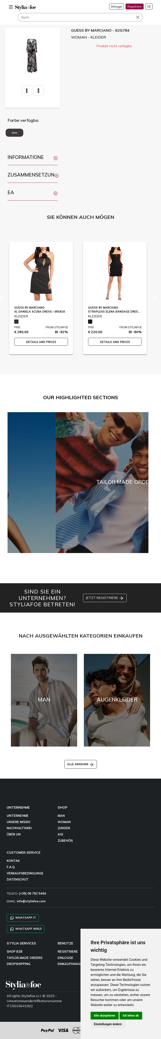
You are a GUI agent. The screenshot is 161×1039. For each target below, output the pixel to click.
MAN (61, 816)
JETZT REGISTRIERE (105, 598)
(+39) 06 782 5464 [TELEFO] (32, 893)
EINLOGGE (65, 958)
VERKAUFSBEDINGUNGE (25, 873)
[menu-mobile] (10, 6)
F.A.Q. (11, 867)
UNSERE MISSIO (18, 822)
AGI (60, 834)
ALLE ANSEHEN (80, 764)
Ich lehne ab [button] (131, 1015)
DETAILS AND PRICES (41, 342)
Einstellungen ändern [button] (108, 1024)
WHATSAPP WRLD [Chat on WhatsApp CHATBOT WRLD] (25, 929)
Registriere (134, 6)
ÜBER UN (14, 834)
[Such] (80, 17)
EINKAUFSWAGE (70, 964)
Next (155, 298)
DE (149, 6)
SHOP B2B (14, 951)
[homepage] (25, 7)
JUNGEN (64, 828)
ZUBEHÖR (65, 841)
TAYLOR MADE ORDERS (24, 958)
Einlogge (116, 6)
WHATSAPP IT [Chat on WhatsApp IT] (22, 918)
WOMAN (64, 822)
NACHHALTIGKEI (19, 828)
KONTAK (13, 861)
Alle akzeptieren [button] (104, 1015)
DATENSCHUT (18, 879)
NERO (14, 133)
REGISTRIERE (68, 951)
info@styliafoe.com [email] (31, 901)
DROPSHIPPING (18, 964)
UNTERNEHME (18, 816)
